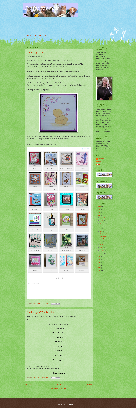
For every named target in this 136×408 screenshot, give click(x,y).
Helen (99, 161)
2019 (99, 265)
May (101, 242)
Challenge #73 (35, 52)
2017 (99, 270)
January (102, 253)
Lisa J (99, 164)
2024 (99, 212)
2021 (99, 259)
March (102, 247)
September (103, 223)
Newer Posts (29, 385)
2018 (99, 268)
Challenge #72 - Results (40, 312)
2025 (99, 209)
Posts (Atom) (35, 394)
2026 (99, 207)
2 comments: (44, 377)
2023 (99, 215)
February (102, 250)
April (101, 244)
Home (29, 35)
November (103, 217)
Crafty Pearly (101, 158)
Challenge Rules (41, 35)
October (102, 220)
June (101, 231)
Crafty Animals (42, 8)
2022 (99, 256)
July (101, 228)
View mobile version (58, 388)
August (102, 226)
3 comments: (44, 303)
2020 (99, 262)
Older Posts (88, 385)
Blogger (76, 404)
